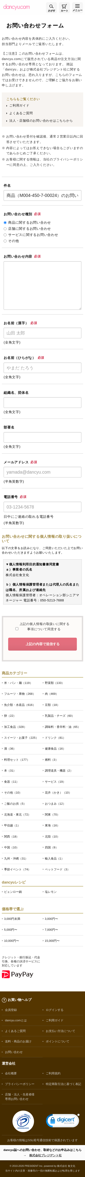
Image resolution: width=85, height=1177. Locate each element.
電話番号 (15, 497)
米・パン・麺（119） (18, 683)
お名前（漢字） (20, 323)
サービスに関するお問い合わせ (31, 235)
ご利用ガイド (19, 105)
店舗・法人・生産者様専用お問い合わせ (19, 1096)
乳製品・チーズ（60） (60, 715)
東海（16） (52, 825)
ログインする (54, 1010)
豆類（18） (52, 705)
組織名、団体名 (16, 393)
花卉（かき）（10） (58, 792)
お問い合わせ (14, 1052)
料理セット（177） (17, 759)
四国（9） (51, 847)
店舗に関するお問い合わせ (27, 228)
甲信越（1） (12, 825)
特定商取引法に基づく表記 (63, 1084)
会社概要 (11, 1073)
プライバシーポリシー (19, 1084)
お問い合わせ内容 (22, 256)
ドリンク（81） (55, 737)
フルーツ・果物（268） (20, 693)
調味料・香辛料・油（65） (62, 727)
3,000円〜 (51, 918)
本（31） (10, 770)
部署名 (9, 427)
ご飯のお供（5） (15, 803)
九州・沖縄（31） (16, 858)
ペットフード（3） (57, 869)
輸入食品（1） (54, 858)
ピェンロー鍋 (13, 892)
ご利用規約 (53, 1073)
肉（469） (52, 693)
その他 (11, 241)
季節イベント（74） (17, 869)
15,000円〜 (52, 940)
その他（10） (13, 792)
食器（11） (11, 781)
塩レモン (51, 892)
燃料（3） (51, 759)
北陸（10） (52, 836)
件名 (7, 185)
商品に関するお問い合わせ (27, 222)
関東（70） (52, 814)
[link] (63, 1122)
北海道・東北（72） (17, 814)
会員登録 (11, 1010)
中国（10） (11, 847)
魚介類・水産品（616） (20, 705)
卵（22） (10, 715)
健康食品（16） (55, 748)
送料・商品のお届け (18, 1041)
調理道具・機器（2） (59, 770)
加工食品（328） (15, 727)
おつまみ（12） (55, 803)
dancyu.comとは (16, 1020)
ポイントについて (57, 1041)
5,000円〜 (10, 929)
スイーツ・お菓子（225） (21, 737)
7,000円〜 (51, 929)
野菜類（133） (55, 683)
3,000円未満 (12, 918)
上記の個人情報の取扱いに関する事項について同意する (44, 626)
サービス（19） (55, 781)
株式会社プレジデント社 (45, 1155)
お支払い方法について (60, 1031)
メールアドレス (20, 462)
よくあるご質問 (21, 113)
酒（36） (10, 748)
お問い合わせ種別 (22, 214)
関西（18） (11, 836)
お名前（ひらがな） (24, 358)
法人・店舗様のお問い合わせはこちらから (41, 120)
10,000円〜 (11, 940)
